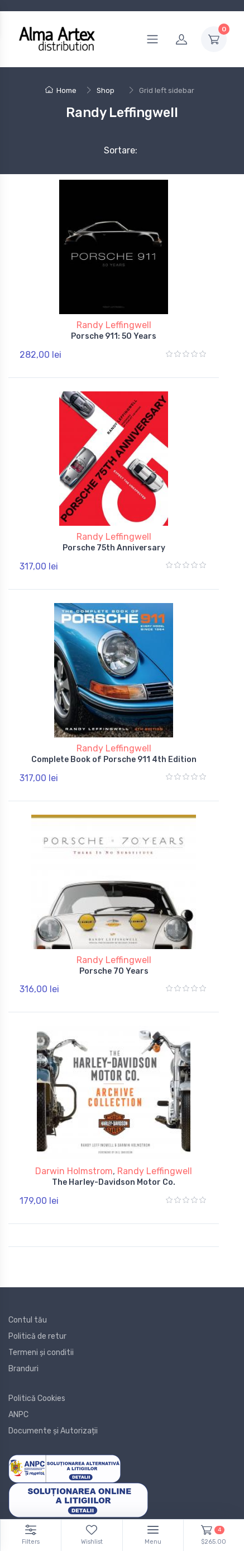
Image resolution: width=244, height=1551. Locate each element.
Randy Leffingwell (113, 325)
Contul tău (27, 1320)
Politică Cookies (36, 1398)
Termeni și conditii (41, 1352)
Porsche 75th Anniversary (114, 548)
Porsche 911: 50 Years (113, 336)
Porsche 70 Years (114, 971)
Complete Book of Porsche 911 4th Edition (114, 759)
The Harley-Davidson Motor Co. (113, 1182)
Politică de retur (37, 1336)
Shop (105, 90)
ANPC (18, 1414)
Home (60, 90)
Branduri (23, 1369)
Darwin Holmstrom (74, 1171)
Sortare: (111, 150)
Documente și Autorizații (53, 1431)
